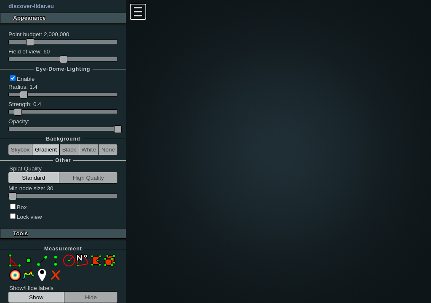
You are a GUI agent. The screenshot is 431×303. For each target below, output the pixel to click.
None (108, 149)
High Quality (88, 178)
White (88, 149)
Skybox (20, 149)
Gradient (46, 149)
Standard (33, 178)
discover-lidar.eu (31, 6)
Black (69, 149)
